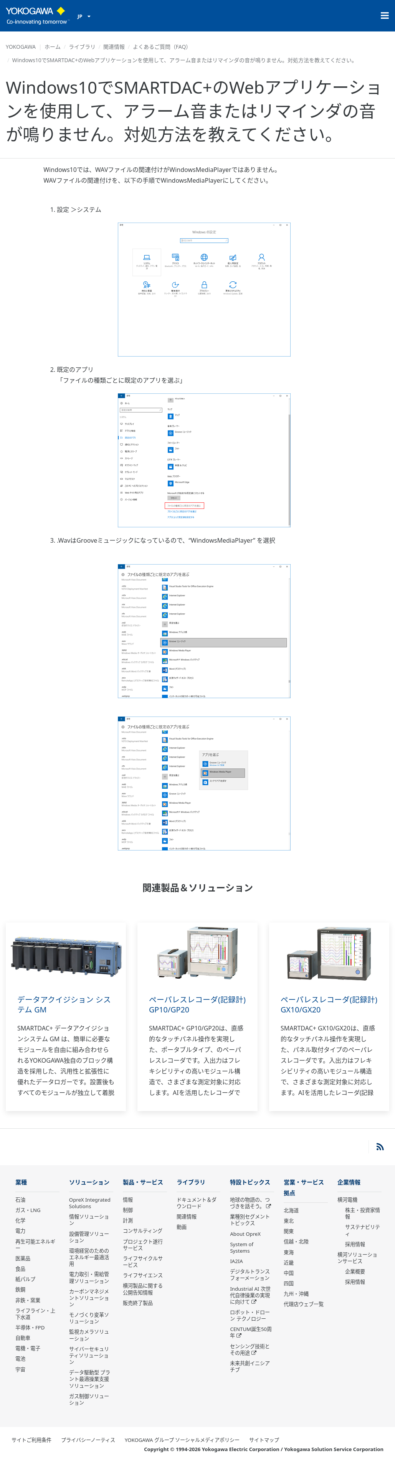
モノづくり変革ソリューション (89, 1318)
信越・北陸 (296, 1242)
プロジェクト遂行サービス (143, 1245)
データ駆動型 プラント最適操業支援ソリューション (89, 1379)
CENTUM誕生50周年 (251, 1332)
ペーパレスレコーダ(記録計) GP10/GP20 (197, 1004)
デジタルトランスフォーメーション (250, 1275)
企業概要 (355, 1271)
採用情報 (355, 1244)
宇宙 (20, 1369)
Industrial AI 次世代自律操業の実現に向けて (250, 1295)
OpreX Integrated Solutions (90, 1203)
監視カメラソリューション (89, 1335)
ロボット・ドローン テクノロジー (250, 1316)
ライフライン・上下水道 (35, 1314)
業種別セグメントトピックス (250, 1220)
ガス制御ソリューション (89, 1400)
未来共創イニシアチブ (250, 1367)
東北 (289, 1221)
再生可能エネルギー (35, 1245)
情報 (128, 1200)
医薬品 (22, 1258)
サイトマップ (264, 1440)
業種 (21, 1182)
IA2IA (236, 1261)
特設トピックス (250, 1182)
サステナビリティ (362, 1230)
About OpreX (245, 1234)
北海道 (291, 1211)
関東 (289, 1232)
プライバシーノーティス (88, 1440)
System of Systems (241, 1248)
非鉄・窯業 (27, 1300)
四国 (289, 1284)
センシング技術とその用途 (250, 1350)
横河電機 (347, 1200)
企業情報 (348, 1182)
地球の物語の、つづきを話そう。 (250, 1203)
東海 (289, 1253)
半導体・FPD (30, 1327)
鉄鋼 (20, 1289)
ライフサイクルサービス (143, 1262)
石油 (20, 1200)
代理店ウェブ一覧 (304, 1304)
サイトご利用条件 (31, 1440)
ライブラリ (82, 46)
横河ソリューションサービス (357, 1258)
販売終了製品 (138, 1303)
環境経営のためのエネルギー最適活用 (89, 1258)
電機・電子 (27, 1348)
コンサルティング (142, 1231)
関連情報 (114, 46)
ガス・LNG (28, 1210)
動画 (182, 1227)
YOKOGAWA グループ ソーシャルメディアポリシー (182, 1440)
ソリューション (89, 1182)
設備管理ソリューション (89, 1237)
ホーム (53, 46)
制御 (128, 1210)
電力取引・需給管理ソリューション (89, 1278)
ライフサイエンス (143, 1275)
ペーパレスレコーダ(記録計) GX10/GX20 (329, 1004)
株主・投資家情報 (362, 1213)
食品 (20, 1269)
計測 (128, 1220)
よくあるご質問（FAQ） (162, 46)
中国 (289, 1273)
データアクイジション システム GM (64, 1004)
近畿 (289, 1263)
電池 (20, 1359)
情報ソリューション (89, 1220)
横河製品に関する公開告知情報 (143, 1289)
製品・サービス (143, 1182)
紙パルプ (25, 1279)
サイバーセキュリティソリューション (89, 1356)
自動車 (22, 1338)
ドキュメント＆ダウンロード (197, 1203)
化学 (20, 1220)
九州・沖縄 (296, 1294)
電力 (20, 1231)
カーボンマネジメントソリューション (89, 1298)
